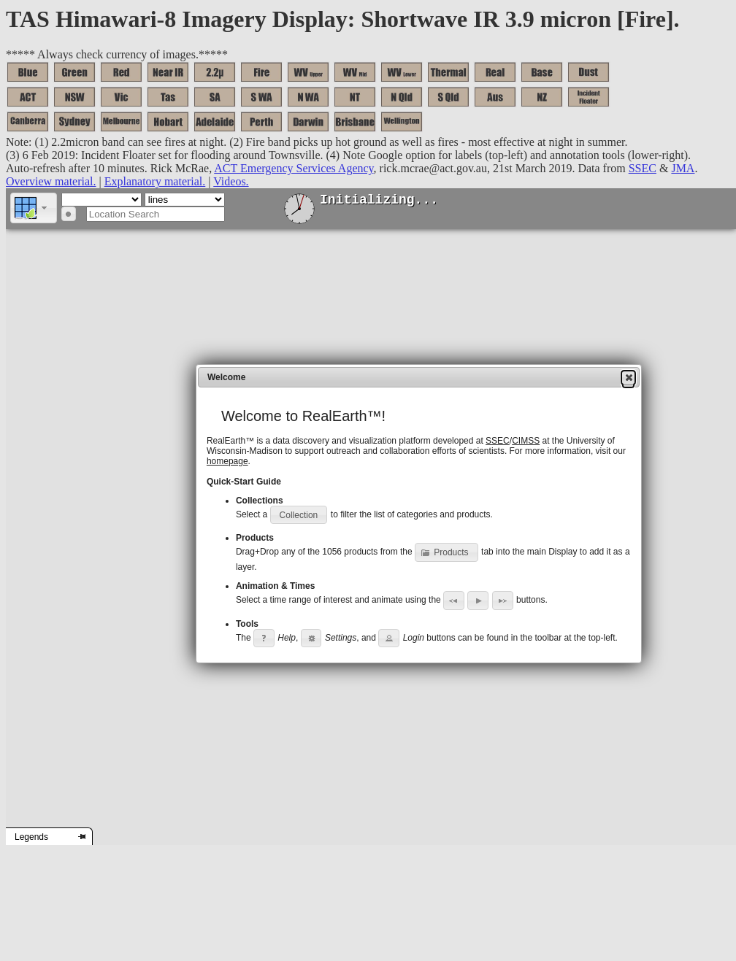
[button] (33, 208)
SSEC (498, 441)
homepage (227, 461)
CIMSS (526, 441)
